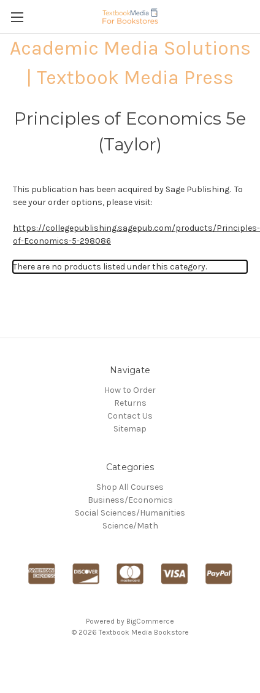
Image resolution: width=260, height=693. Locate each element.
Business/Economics (130, 500)
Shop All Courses (130, 487)
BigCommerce (150, 621)
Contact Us (130, 416)
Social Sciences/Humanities (130, 513)
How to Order (130, 390)
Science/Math (130, 526)
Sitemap (130, 429)
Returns (130, 403)
